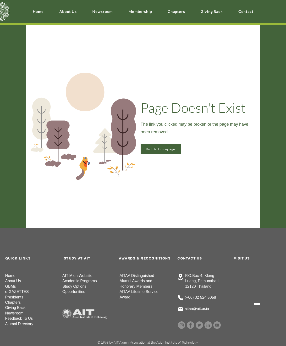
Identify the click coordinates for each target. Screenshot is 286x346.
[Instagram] (181, 325)
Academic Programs (79, 281)
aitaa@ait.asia (197, 309)
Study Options (74, 286)
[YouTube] (217, 325)
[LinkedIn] (208, 325)
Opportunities (73, 292)
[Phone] (180, 298)
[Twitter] (199, 325)
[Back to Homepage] (161, 149)
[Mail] (180, 309)
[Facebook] (190, 325)
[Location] (180, 277)
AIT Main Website (77, 276)
